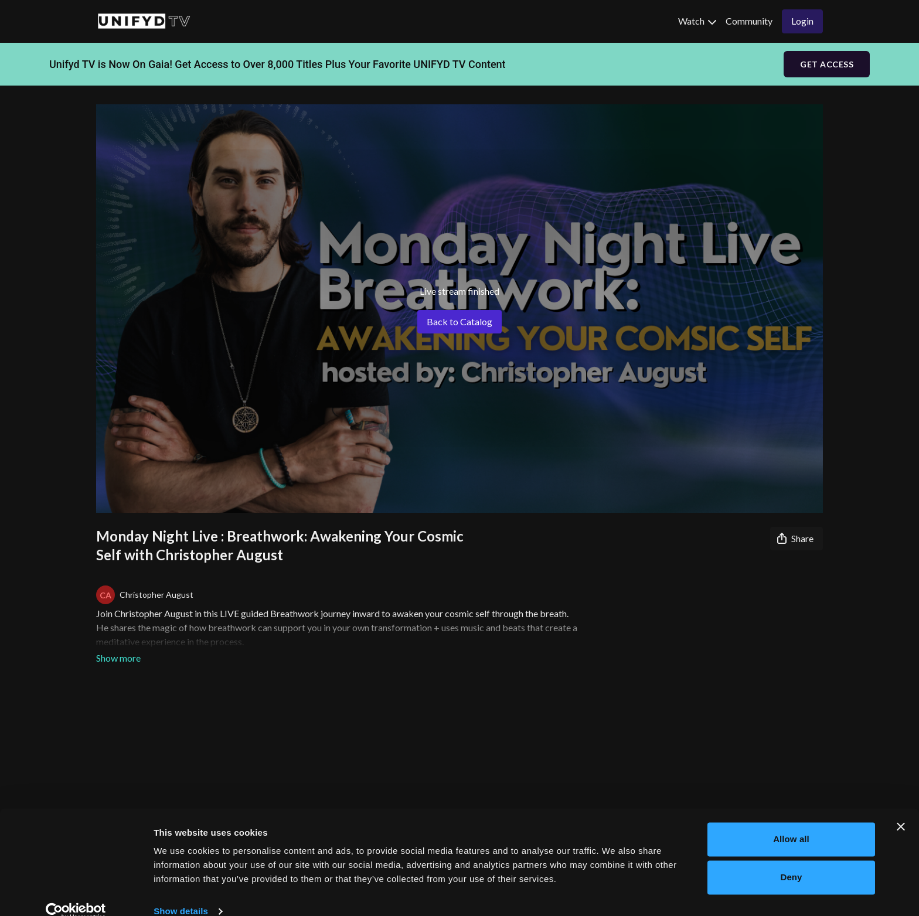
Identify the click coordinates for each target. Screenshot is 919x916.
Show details (181, 893)
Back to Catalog (459, 321)
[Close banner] (901, 808)
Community (749, 20)
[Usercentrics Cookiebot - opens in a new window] (76, 893)
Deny (791, 859)
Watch (697, 20)
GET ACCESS (826, 64)
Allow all (791, 821)
